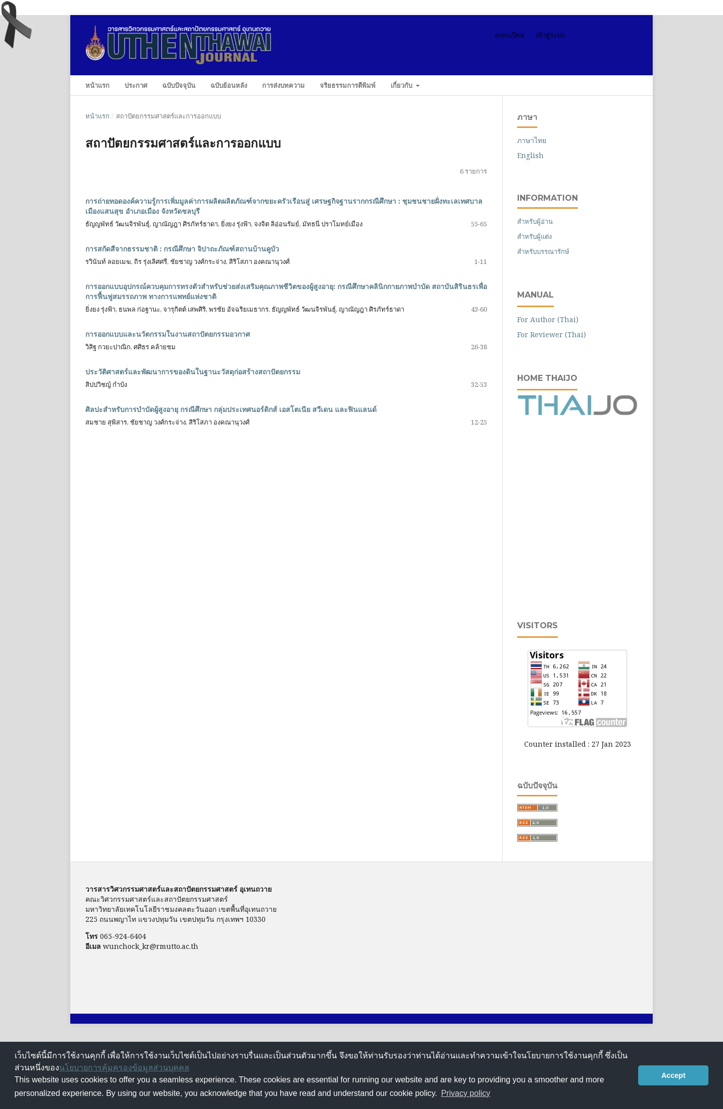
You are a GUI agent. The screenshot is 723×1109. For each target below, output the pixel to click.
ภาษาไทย (531, 140)
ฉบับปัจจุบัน (178, 85)
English (530, 155)
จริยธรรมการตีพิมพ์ (348, 85)
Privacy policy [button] (465, 1093)
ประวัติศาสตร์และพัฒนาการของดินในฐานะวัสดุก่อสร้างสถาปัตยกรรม (192, 371)
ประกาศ (136, 85)
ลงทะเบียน (509, 35)
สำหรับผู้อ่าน (535, 221)
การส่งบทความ (283, 85)
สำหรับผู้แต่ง (534, 236)
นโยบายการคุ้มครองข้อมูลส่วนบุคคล (124, 1067)
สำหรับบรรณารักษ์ (543, 251)
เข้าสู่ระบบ (550, 35)
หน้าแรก (97, 85)
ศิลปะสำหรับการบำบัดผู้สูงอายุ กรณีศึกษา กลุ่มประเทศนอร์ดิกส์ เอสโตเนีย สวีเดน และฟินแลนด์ (231, 409)
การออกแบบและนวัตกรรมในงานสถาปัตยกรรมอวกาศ (167, 334)
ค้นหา (617, 85)
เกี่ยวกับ (402, 85)
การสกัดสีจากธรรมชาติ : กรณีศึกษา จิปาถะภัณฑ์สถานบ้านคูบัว (182, 248)
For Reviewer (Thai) (551, 334)
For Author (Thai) (547, 319)
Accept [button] (673, 1075)
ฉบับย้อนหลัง (228, 85)
